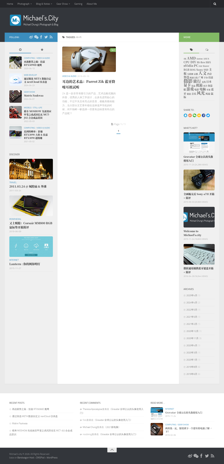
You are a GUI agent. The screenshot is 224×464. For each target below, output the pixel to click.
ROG (193, 69)
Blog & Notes (43, 3)
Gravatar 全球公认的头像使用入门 (113, 420)
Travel (13, 182)
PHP (200, 66)
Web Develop (30, 75)
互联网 (190, 73)
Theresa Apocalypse (92, 409)
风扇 (207, 93)
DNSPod (40, 457)
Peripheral (15, 219)
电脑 (203, 89)
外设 (186, 77)
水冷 (205, 85)
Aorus (199, 58)
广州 (200, 77)
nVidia (188, 65)
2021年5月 (191, 316)
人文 (202, 73)
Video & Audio (69, 76)
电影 (196, 89)
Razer (206, 65)
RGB (186, 69)
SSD (206, 69)
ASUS (206, 58)
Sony (199, 69)
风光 (201, 93)
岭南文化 (194, 77)
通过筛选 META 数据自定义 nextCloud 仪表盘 (35, 416)
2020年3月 (191, 352)
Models (27, 107)
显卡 (187, 85)
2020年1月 (191, 359)
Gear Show (62, 3)
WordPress (52, 457)
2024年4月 (191, 302)
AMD (191, 58)
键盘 (189, 93)
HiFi (208, 62)
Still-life (37, 107)
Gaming (78, 3)
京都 (196, 73)
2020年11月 (192, 338)
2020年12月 (192, 331)
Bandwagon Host (25, 457)
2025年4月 (191, 295)
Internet (14, 260)
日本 (209, 81)
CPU (187, 62)
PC (196, 65)
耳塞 (208, 89)
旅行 (197, 81)
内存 (209, 73)
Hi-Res (201, 62)
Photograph (23, 3)
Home (10, 3)
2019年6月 (191, 374)
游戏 (190, 89)
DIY (193, 62)
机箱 (199, 85)
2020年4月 (191, 345)
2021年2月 (191, 324)
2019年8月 (191, 366)
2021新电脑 (112, 427)
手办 (206, 77)
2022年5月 (191, 309)
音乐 (193, 93)
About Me (92, 3)
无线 (204, 81)
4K (185, 58)
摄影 (188, 80)
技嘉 (210, 77)
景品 (193, 85)
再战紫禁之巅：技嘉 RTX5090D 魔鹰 (30, 409)
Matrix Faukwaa (19, 423)
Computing (29, 58)
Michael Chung (90, 427)
